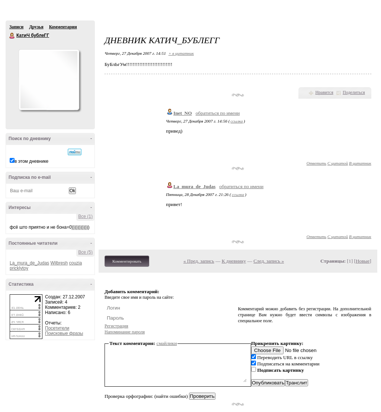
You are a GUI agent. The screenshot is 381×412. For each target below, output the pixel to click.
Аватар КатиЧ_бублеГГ (49, 80)
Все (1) (85, 216)
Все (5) (85, 252)
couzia (75, 263)
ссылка (236, 121)
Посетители (57, 328)
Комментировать (126, 261)
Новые (362, 261)
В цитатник (360, 163)
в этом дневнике (31, 161)
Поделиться (354, 92)
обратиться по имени (218, 113)
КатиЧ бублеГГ (12, 36)
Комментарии (63, 26)
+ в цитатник (181, 53)
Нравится (324, 92)
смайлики (167, 343)
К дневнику (234, 261)
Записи (16, 26)
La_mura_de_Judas (29, 263)
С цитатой (337, 163)
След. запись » (268, 261)
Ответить (316, 163)
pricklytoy (19, 268)
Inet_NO (182, 113)
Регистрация (116, 326)
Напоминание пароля (125, 332)
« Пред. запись (198, 261)
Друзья (36, 26)
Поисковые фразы (64, 333)
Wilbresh (59, 263)
